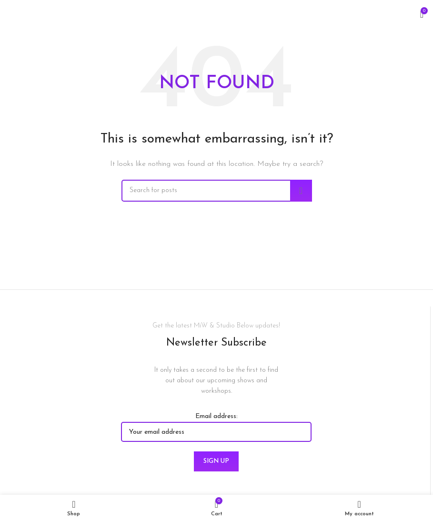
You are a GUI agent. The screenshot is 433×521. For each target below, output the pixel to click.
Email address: (216, 427)
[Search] (216, 191)
